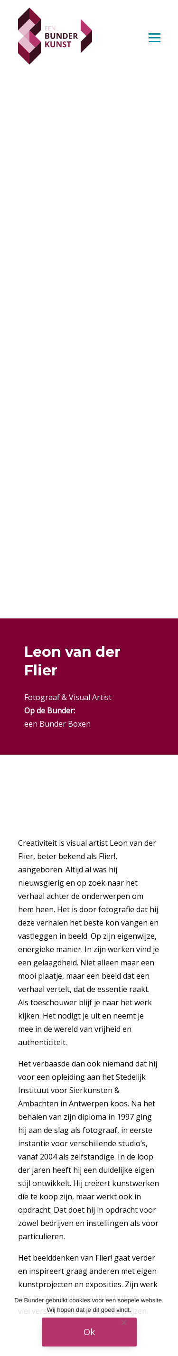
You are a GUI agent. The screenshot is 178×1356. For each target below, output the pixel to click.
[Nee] (123, 1322)
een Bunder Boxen (57, 724)
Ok (89, 1331)
